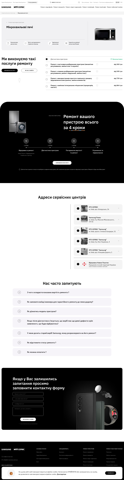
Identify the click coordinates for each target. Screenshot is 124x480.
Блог (91, 2)
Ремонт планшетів (59, 7)
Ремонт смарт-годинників (73, 7)
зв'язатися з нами (28, 419)
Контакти (95, 2)
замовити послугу (9, 70)
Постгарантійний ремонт (19, 2)
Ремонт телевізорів (88, 7)
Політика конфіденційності (106, 2)
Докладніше (61, 474)
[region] (84, 73)
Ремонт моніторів (100, 7)
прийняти (111, 473)
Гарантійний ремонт (7, 2)
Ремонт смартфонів (46, 7)
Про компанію (85, 2)
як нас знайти (29, 70)
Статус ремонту (32, 2)
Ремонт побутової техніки (114, 7)
